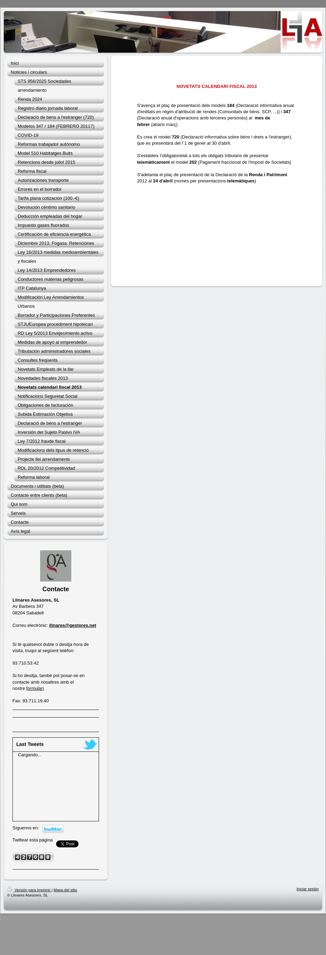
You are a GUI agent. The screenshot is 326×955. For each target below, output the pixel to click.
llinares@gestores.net (72, 625)
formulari (35, 688)
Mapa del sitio (65, 890)
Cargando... (30, 754)
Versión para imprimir (29, 890)
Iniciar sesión (308, 889)
